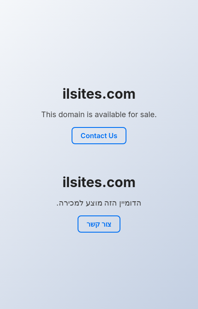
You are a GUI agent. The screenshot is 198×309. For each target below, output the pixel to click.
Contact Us (99, 135)
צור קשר (99, 224)
